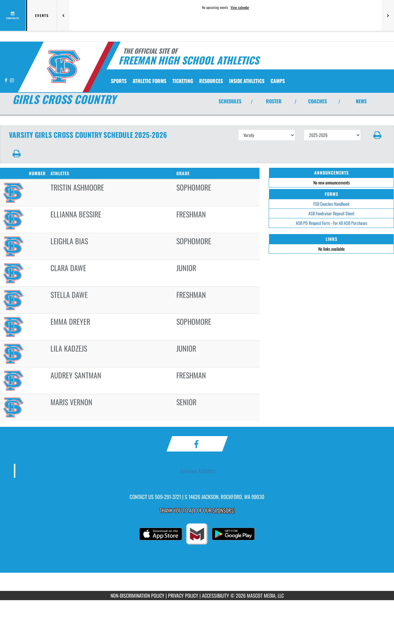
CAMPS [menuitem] (278, 81)
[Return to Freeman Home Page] (63, 66)
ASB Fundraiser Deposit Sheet (331, 213)
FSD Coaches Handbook (331, 203)
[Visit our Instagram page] (12, 80)
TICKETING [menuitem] (182, 81)
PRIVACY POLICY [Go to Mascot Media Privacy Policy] (183, 595)
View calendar (240, 7)
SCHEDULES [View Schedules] (230, 101)
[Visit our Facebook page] (6, 80)
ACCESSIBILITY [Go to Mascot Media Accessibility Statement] (215, 595)
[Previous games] (63, 15)
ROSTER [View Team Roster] (274, 101)
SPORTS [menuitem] (119, 81)
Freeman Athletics (197, 471)
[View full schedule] (13, 15)
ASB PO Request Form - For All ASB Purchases (331, 223)
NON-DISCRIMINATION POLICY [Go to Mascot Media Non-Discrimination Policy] (137, 595)
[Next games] (388, 15)
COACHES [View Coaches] (317, 101)
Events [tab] (42, 15)
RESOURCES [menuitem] (211, 81)
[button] (377, 135)
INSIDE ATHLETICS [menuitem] (246, 81)
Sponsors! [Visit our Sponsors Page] (224, 510)
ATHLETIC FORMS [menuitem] (149, 81)
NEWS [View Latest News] (361, 101)
